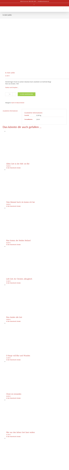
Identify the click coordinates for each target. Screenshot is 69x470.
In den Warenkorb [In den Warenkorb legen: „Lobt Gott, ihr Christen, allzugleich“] (11, 241)
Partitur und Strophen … (12, 45)
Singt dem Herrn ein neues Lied (18, 429)
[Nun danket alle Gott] (36, 258)
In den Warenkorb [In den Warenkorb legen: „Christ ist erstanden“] (11, 356)
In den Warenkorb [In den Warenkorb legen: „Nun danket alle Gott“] (11, 279)
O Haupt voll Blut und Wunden (18, 313)
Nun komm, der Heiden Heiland (18, 198)
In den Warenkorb (26, 52)
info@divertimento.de (43, 1)
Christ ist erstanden (13, 352)
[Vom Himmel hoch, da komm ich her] (36, 143)
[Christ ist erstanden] (36, 335)
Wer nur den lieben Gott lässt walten (20, 390)
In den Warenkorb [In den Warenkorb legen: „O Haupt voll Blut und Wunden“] (11, 317)
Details (19, 126)
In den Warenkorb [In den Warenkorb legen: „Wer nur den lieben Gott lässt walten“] (11, 394)
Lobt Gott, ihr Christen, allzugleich (19, 237)
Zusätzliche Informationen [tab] (10, 69)
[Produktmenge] (10, 52)
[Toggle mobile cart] (63, 9)
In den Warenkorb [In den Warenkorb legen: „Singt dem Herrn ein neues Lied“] (11, 433)
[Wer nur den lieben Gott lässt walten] (36, 373)
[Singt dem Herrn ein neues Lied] (36, 411)
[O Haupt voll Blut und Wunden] (36, 296)
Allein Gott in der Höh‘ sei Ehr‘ (18, 121)
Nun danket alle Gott (14, 275)
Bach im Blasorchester (17, 60)
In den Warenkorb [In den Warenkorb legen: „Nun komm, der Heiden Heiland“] (11, 202)
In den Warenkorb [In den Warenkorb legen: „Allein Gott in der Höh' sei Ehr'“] (11, 126)
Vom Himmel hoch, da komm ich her (20, 160)
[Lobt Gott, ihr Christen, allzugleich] (36, 219)
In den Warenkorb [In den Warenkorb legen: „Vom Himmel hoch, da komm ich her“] (11, 164)
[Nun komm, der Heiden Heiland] (36, 181)
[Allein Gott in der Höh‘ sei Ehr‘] (36, 104)
